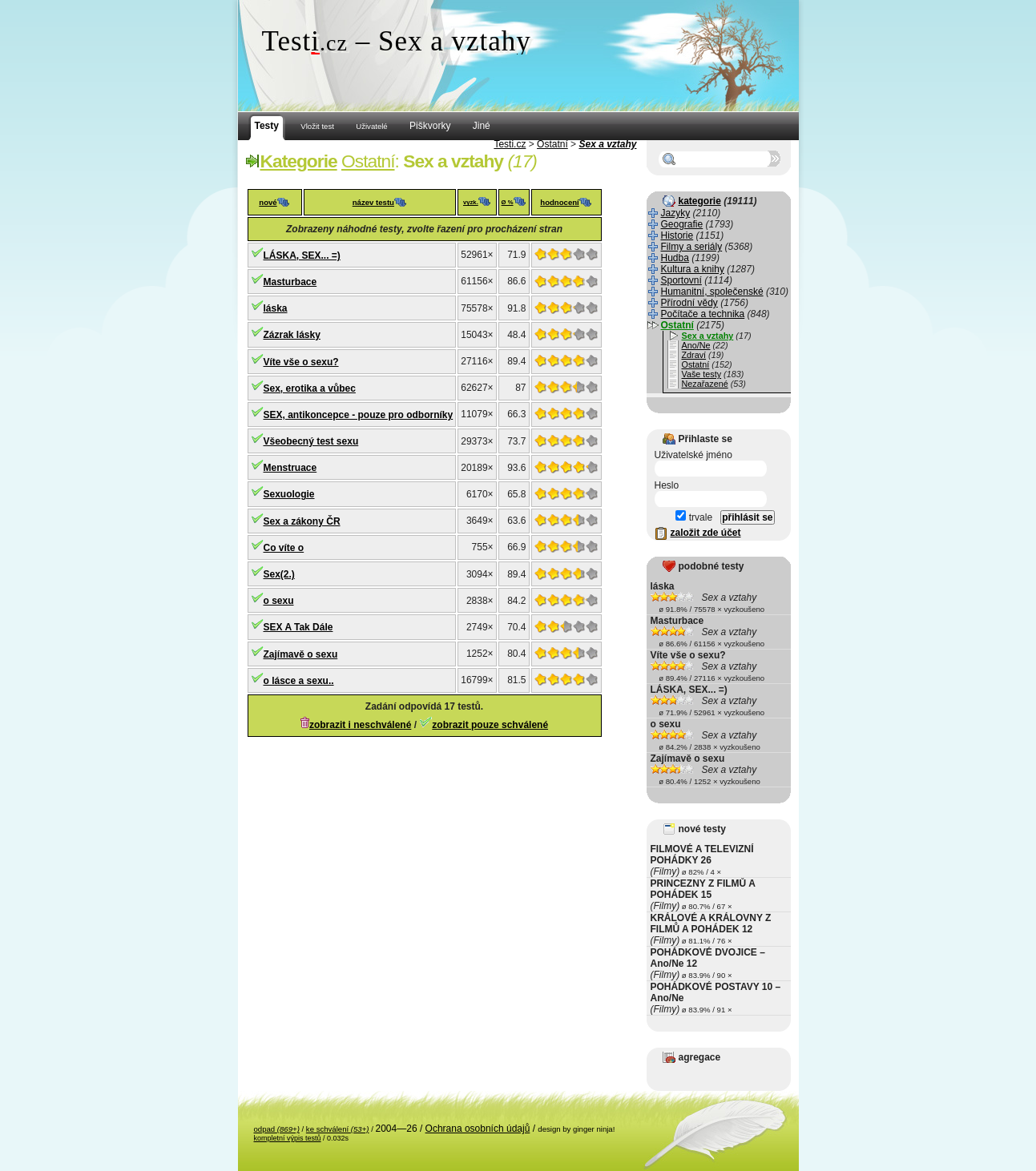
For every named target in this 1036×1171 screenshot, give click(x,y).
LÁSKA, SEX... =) (302, 255)
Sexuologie (289, 494)
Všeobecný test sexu (311, 441)
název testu (373, 202)
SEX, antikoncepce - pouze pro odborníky (359, 415)
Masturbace (290, 282)
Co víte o (284, 547)
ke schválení (337, 1129)
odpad (277, 1129)
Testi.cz (510, 144)
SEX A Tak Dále (298, 627)
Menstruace (290, 467)
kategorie (700, 201)
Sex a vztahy (607, 144)
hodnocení (559, 202)
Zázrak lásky (292, 334)
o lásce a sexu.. (299, 680)
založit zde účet (706, 532)
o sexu (279, 600)
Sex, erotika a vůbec (310, 388)
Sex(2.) (279, 574)
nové (267, 202)
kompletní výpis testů (287, 1138)
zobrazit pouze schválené (490, 724)
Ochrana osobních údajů (477, 1128)
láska (276, 308)
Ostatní (552, 144)
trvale (693, 517)
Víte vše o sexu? (301, 362)
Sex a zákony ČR (302, 521)
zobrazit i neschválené (360, 724)
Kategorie (298, 161)
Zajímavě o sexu (301, 654)
